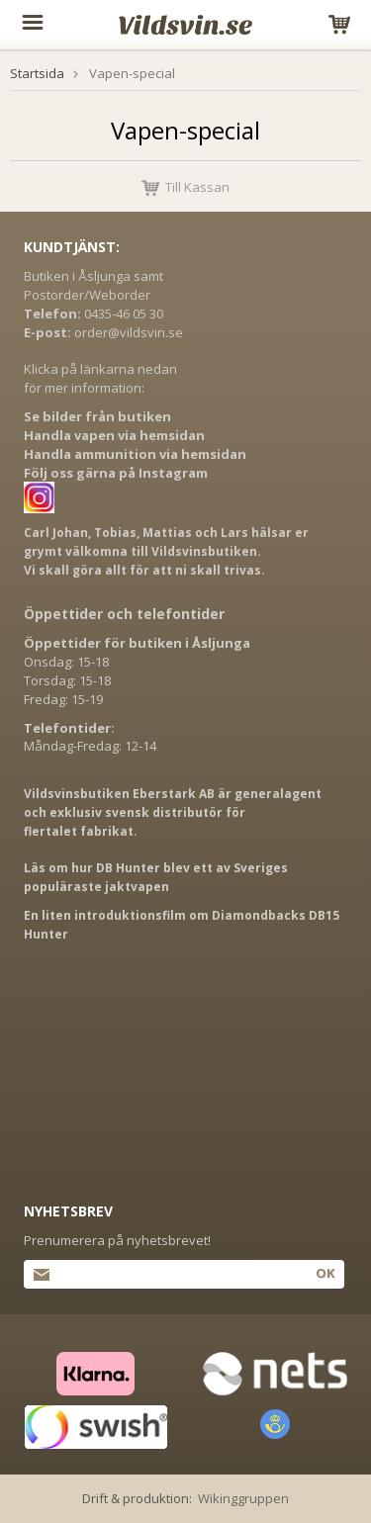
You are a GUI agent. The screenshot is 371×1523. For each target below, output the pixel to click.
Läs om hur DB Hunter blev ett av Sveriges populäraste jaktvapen (156, 877)
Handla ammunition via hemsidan (135, 454)
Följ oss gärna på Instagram (116, 473)
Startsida (37, 73)
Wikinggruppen (243, 1498)
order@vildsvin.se (128, 332)
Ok (325, 1273)
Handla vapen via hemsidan (114, 435)
